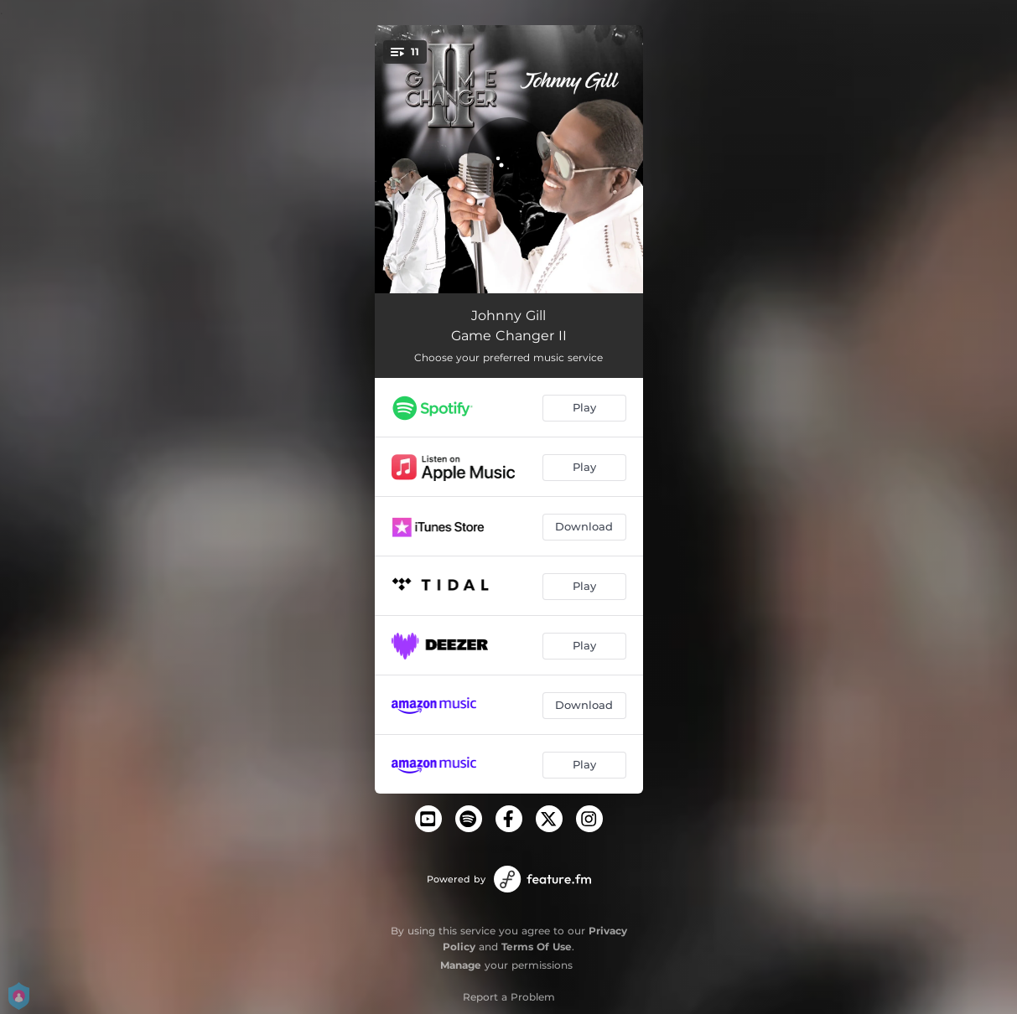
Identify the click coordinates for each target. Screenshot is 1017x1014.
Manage (460, 965)
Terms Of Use (536, 946)
